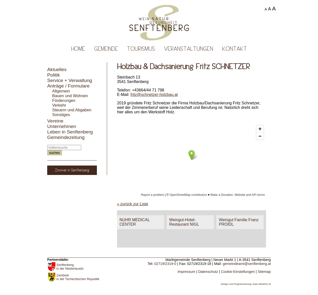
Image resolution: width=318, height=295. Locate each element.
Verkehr (59, 105)
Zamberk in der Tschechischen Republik (77, 277)
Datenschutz (208, 272)
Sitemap (264, 272)
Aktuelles (57, 69)
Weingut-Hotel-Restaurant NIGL (184, 222)
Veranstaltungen (188, 48)
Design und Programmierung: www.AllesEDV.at (246, 284)
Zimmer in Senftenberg (72, 170)
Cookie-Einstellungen (238, 272)
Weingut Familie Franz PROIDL (239, 222)
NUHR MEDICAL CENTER (134, 222)
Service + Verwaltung (69, 80)
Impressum (186, 272)
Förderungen (63, 100)
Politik (53, 75)
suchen (54, 153)
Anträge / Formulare (68, 85)
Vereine (55, 121)
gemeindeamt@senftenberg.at (247, 264)
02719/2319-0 (165, 264)
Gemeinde (106, 48)
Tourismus (141, 48)
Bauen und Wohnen (70, 95)
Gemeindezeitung (65, 137)
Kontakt (234, 48)
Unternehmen (61, 126)
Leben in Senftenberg (70, 131)
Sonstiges (61, 114)
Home (78, 48)
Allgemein (61, 91)
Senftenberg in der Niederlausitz (70, 266)
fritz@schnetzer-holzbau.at (154, 94)
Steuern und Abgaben (71, 110)
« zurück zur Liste (132, 204)
